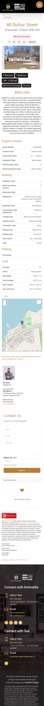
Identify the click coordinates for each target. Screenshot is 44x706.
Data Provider (6, 548)
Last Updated (5, 544)
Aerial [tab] (6, 296)
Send (22, 470)
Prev (3, 57)
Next (40, 57)
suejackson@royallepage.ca (22, 656)
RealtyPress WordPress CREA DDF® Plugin (15, 560)
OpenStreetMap (18, 351)
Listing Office (5, 553)
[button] (39, 4)
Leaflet (9, 351)
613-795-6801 (16, 642)
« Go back (7, 18)
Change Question (10, 465)
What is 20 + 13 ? (10, 458)
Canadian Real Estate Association (29, 523)
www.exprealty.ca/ (9, 404)
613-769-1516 (15, 599)
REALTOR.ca (8, 521)
